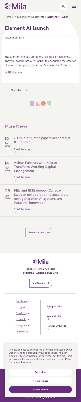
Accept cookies (40, 389)
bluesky (21, 331)
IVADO (40, 61)
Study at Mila (54, 307)
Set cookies (40, 372)
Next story (20, 90)
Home (8, 16)
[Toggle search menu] (63, 6)
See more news (40, 234)
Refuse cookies (40, 381)
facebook (21, 301)
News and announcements (29, 16)
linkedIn (21, 319)
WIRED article (13, 72)
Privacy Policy (64, 359)
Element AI (17, 57)
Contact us (42, 283)
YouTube (21, 313)
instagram (21, 325)
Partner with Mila (56, 327)
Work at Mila (54, 317)
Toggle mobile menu (74, 6)
